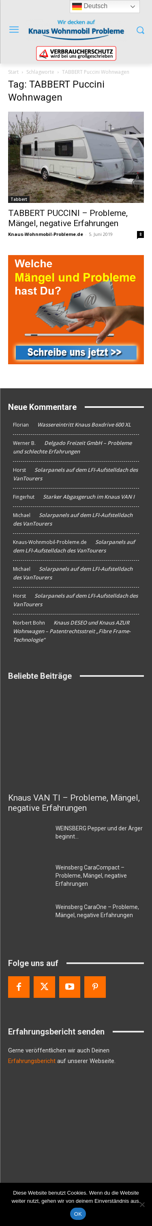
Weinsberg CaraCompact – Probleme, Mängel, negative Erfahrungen (91, 875)
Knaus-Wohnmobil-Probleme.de (45, 234)
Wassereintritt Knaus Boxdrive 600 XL (84, 424)
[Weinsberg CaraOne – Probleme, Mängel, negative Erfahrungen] (28, 917)
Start (13, 71)
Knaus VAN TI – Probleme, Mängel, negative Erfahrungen (74, 803)
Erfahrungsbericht (32, 1061)
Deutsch (89, 6)
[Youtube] (70, 987)
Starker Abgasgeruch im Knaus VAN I (89, 496)
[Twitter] (44, 987)
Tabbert (19, 199)
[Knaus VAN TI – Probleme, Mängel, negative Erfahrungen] (76, 738)
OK (78, 1214)
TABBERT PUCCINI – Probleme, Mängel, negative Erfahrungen (68, 218)
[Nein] (142, 1204)
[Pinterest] (95, 987)
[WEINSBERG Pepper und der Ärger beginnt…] (28, 838)
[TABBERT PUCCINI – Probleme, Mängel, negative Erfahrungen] (76, 157)
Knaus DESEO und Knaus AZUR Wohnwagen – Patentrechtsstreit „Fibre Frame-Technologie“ (72, 631)
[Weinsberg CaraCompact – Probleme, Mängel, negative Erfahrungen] (28, 877)
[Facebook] (19, 987)
